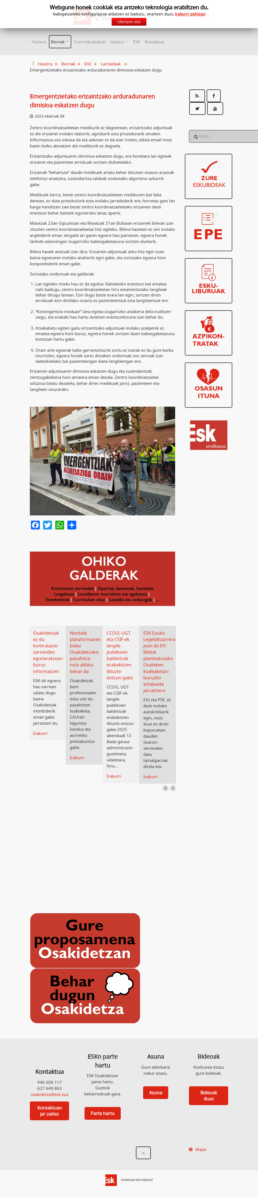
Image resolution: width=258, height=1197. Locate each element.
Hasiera (39, 41)
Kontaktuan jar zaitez (49, 1111)
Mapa (200, 1149)
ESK (136, 41)
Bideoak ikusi (208, 1096)
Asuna (155, 1093)
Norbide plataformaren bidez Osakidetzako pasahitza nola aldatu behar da (86, 652)
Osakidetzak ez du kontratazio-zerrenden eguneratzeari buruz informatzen (49, 652)
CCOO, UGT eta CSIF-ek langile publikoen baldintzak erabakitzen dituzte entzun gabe (121, 655)
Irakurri (40, 733)
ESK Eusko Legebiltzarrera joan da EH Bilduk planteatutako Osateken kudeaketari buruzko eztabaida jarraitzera (160, 661)
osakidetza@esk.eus (50, 1094)
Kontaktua (154, 41)
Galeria (117, 41)
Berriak (58, 41)
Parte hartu (103, 1113)
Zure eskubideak (90, 41)
